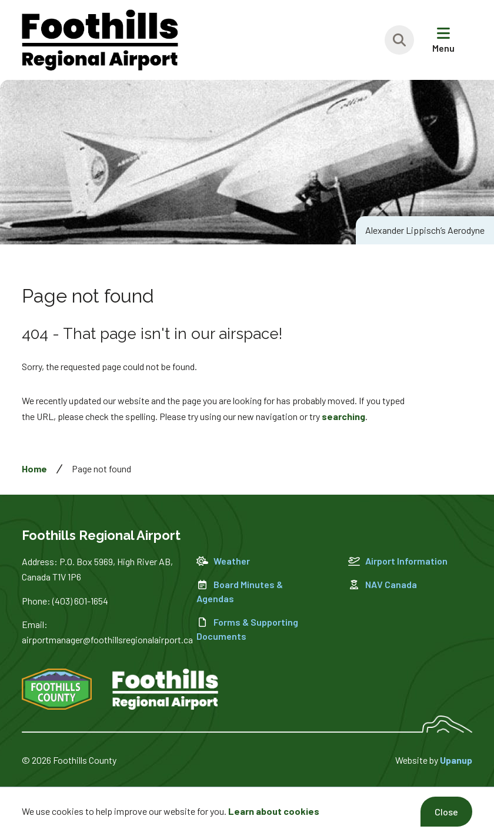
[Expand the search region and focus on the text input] (399, 40)
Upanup (456, 760)
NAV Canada (382, 584)
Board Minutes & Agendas (239, 591)
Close (446, 811)
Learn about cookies (273, 811)
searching (343, 416)
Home (34, 468)
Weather (223, 560)
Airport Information (398, 560)
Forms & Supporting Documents (247, 629)
